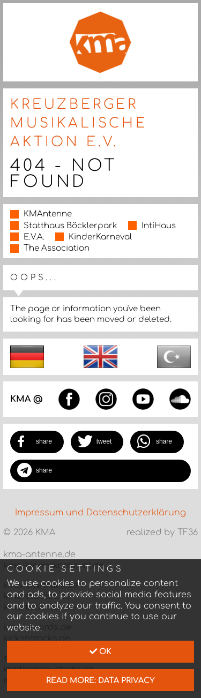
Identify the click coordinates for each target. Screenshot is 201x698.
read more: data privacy (100, 680)
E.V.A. (34, 237)
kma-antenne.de (39, 554)
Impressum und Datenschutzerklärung (100, 512)
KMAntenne (48, 214)
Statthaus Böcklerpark (70, 225)
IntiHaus (159, 225)
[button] (37, 442)
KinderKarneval (100, 237)
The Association (57, 248)
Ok (100, 651)
